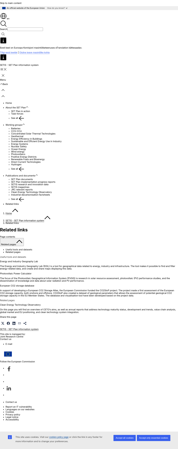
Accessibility (12, 427)
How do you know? (57, 8)
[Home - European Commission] (20, 15)
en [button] (4, 26)
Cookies (10, 420)
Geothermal (17, 144)
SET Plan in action (20, 119)
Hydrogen (16, 172)
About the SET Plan (16, 115)
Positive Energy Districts (24, 164)
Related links (12, 212)
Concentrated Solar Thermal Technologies (33, 141)
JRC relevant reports (22, 197)
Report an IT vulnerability (19, 414)
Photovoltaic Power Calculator (16, 281)
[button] (3, 331)
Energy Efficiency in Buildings (26, 146)
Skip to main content (11, 3)
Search (3, 37)
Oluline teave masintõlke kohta (34, 60)
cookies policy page (59, 437)
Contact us (11, 410)
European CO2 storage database (17, 293)
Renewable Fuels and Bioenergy (28, 167)
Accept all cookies (125, 438)
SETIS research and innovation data (30, 192)
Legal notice (12, 425)
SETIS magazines (20, 195)
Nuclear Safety (19, 154)
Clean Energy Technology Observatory (31, 200)
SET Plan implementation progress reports (33, 190)
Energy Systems (19, 152)
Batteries (15, 136)
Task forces (17, 121)
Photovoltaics (18, 162)
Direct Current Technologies (26, 170)
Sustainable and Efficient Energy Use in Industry (36, 149)
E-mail (9, 352)
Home (9, 111)
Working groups (14, 133)
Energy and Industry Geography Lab (19, 269)
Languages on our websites (20, 417)
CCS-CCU (16, 139)
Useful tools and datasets (19, 257)
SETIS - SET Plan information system (25, 228)
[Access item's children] (28, 115)
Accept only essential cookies (153, 438)
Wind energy (17, 159)
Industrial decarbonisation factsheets (30, 202)
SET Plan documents (22, 187)
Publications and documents (20, 183)
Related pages (13, 260)
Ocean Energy (18, 157)
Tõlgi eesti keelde (8, 60)
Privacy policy (13, 422)
